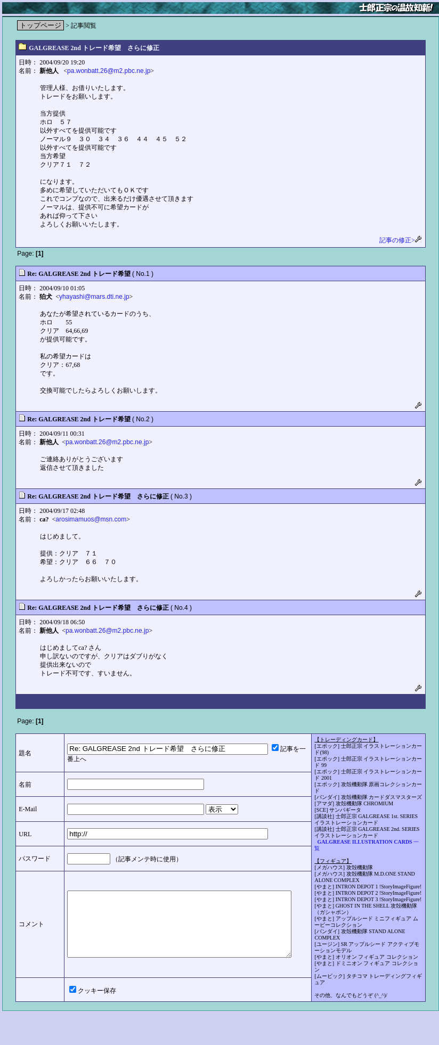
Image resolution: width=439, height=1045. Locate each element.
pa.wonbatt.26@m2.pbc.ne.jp (108, 71)
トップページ (40, 25)
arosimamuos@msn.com (90, 519)
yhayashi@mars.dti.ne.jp (94, 296)
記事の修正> (400, 240)
